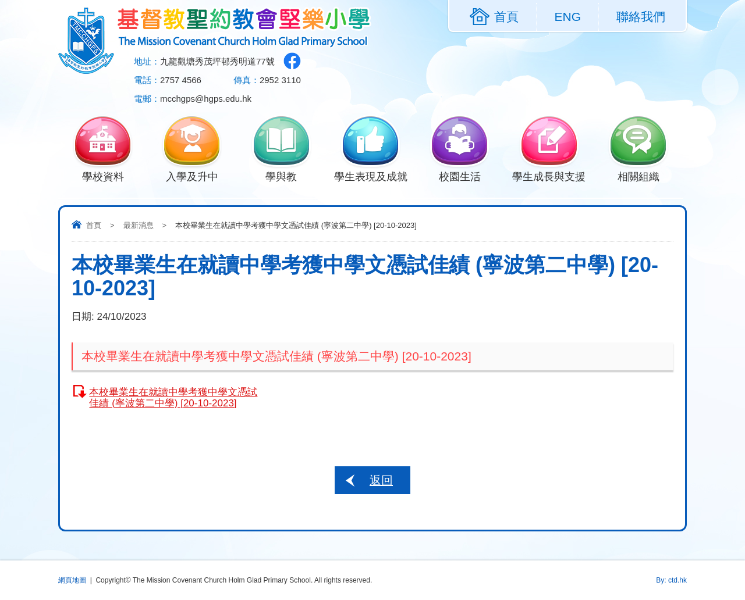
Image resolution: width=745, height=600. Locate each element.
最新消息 (138, 225)
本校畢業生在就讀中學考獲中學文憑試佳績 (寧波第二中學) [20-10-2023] (173, 398)
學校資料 (102, 176)
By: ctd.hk (671, 580)
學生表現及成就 (370, 176)
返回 (381, 480)
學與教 (281, 176)
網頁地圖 (72, 580)
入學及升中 (191, 176)
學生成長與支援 (549, 176)
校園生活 (459, 176)
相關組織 (638, 176)
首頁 (93, 225)
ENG (567, 16)
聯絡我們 (640, 16)
